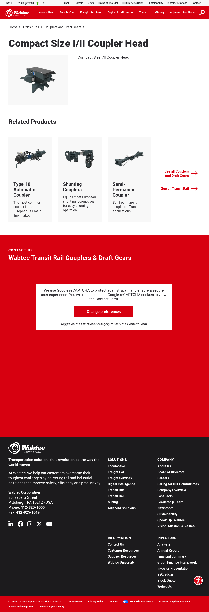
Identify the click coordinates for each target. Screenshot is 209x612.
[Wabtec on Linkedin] (10, 524)
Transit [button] (143, 12)
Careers (79, 3)
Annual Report (168, 550)
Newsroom (165, 508)
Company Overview (171, 490)
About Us (164, 466)
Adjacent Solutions (122, 508)
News (91, 3)
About (67, 3)
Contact (196, 3)
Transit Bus (116, 490)
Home (13, 27)
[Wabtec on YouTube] (49, 524)
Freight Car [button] (66, 12)
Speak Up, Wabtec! (171, 520)
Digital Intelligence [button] (120, 12)
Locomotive (116, 466)
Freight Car (116, 472)
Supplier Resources (122, 556)
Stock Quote (166, 580)
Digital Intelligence (121, 484)
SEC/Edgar (165, 574)
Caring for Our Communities (178, 484)
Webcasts (164, 586)
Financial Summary (171, 556)
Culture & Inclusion (132, 3)
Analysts (163, 544)
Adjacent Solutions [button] (182, 12)
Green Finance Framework (177, 562)
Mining (113, 502)
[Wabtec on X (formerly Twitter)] (39, 524)
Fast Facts (165, 496)
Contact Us (116, 544)
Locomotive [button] (45, 12)
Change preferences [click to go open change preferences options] (104, 311)
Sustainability (155, 3)
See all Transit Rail (179, 188)
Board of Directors (170, 472)
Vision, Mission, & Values (176, 526)
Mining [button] (159, 12)
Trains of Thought (108, 3)
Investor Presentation (173, 568)
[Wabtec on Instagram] (29, 524)
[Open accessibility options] (198, 580)
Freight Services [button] (91, 12)
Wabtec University (121, 562)
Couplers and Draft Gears (62, 27)
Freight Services (120, 478)
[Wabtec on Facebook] (20, 524)
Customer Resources (123, 550)
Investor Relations (177, 3)
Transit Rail (31, 27)
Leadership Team (170, 502)
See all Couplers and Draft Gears (181, 173)
